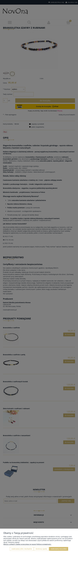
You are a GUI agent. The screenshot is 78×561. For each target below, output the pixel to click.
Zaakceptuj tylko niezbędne (21, 549)
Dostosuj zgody (41, 549)
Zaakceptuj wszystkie (59, 549)
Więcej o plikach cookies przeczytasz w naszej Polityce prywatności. (27, 544)
